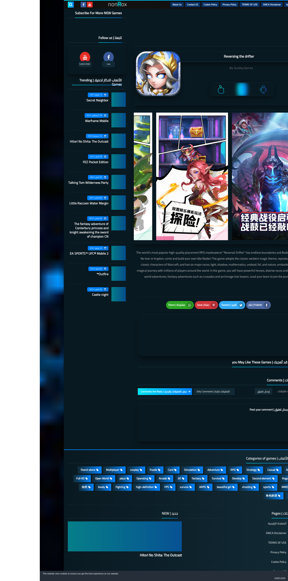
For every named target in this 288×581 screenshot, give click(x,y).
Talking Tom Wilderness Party (48, 183)
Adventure (174, 444)
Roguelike (248, 452)
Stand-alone (48, 444)
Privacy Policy (190, 4)
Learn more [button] (249, 578)
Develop (197, 452)
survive (144, 461)
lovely (61, 461)
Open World (62, 452)
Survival (176, 452)
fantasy (156, 452)
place (83, 452)
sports (227, 461)
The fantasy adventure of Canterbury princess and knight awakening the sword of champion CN (49, 230)
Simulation (150, 444)
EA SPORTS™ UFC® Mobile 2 (49, 253)
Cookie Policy (170, 4)
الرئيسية (250, 4)
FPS (127, 461)
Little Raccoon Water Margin (49, 203)
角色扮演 (231, 469)
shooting (207, 461)
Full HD (40, 452)
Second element (221, 452)
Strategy (212, 444)
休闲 (44, 461)
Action (250, 444)
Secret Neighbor (58, 100)
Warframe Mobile (57, 121)
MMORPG (248, 461)
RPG (193, 444)
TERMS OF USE (210, 4)
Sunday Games (203, 68)
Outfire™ (63, 274)
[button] (272, 576)
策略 (251, 469)
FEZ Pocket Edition (56, 162)
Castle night (60, 295)
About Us (137, 4)
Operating (102, 452)
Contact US (152, 4)
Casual (231, 444)
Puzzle (113, 444)
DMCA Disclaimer (232, 4)
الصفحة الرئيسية (237, 498)
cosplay (94, 444)
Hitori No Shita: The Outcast (49, 141)
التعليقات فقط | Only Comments (173, 365)
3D (139, 452)
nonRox (229, 568)
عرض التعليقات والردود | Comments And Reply (124, 365)
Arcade (123, 452)
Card (130, 444)
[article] (139, 318)
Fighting (80, 461)
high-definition (105, 461)
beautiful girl (184, 461)
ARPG (162, 461)
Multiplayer (72, 444)
